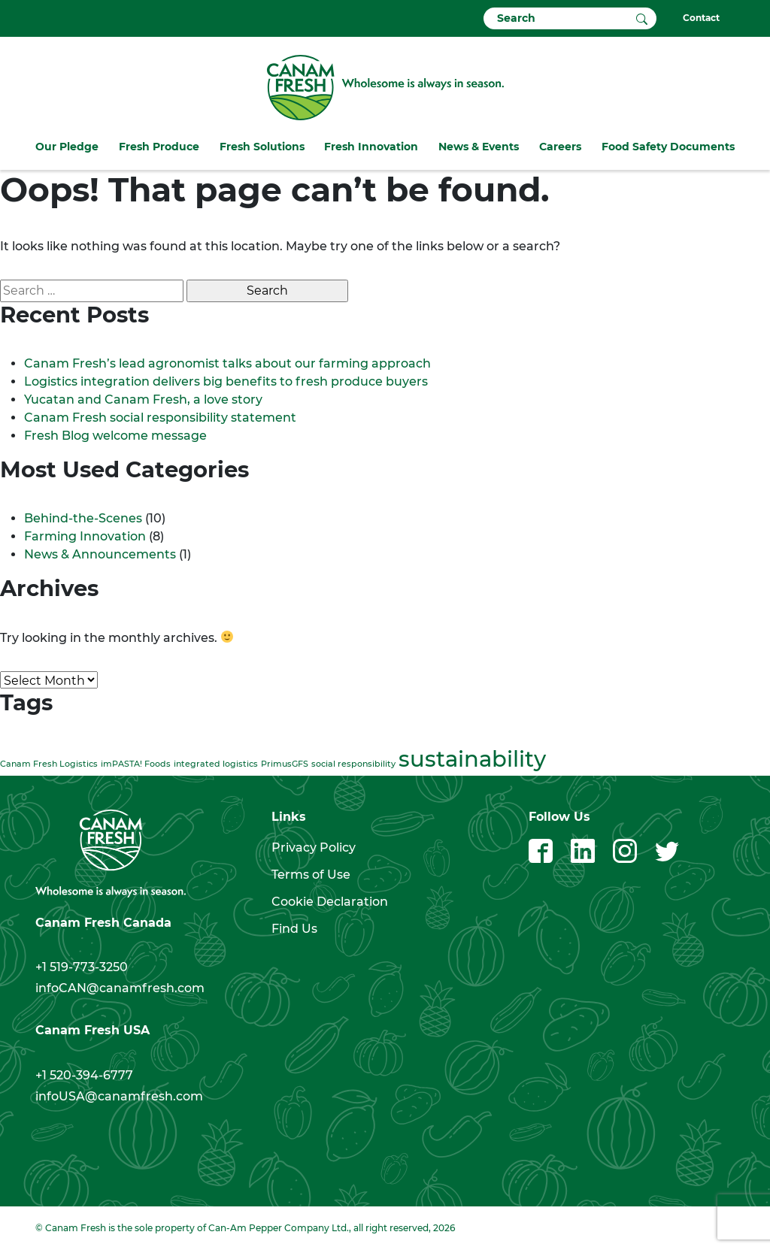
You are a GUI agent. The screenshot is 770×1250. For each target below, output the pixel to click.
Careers (560, 146)
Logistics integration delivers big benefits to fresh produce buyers (226, 381)
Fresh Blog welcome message (117, 435)
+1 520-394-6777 (84, 1075)
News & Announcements (100, 554)
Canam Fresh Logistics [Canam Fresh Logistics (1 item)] (49, 764)
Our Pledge (67, 146)
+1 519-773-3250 (81, 967)
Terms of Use (310, 874)
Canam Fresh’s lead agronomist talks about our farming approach (227, 363)
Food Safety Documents (668, 146)
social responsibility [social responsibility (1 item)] (353, 764)
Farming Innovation (85, 536)
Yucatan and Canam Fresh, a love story (143, 399)
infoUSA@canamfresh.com (119, 1096)
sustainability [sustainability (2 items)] (472, 759)
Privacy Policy (313, 847)
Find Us (294, 929)
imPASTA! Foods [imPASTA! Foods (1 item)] (136, 764)
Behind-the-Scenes (83, 518)
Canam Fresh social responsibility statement (160, 417)
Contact (701, 17)
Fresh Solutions (262, 146)
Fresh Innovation (371, 146)
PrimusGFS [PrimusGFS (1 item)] (284, 764)
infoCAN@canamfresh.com (120, 988)
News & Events (478, 146)
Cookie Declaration (329, 901)
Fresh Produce (159, 146)
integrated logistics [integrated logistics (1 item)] (216, 764)
